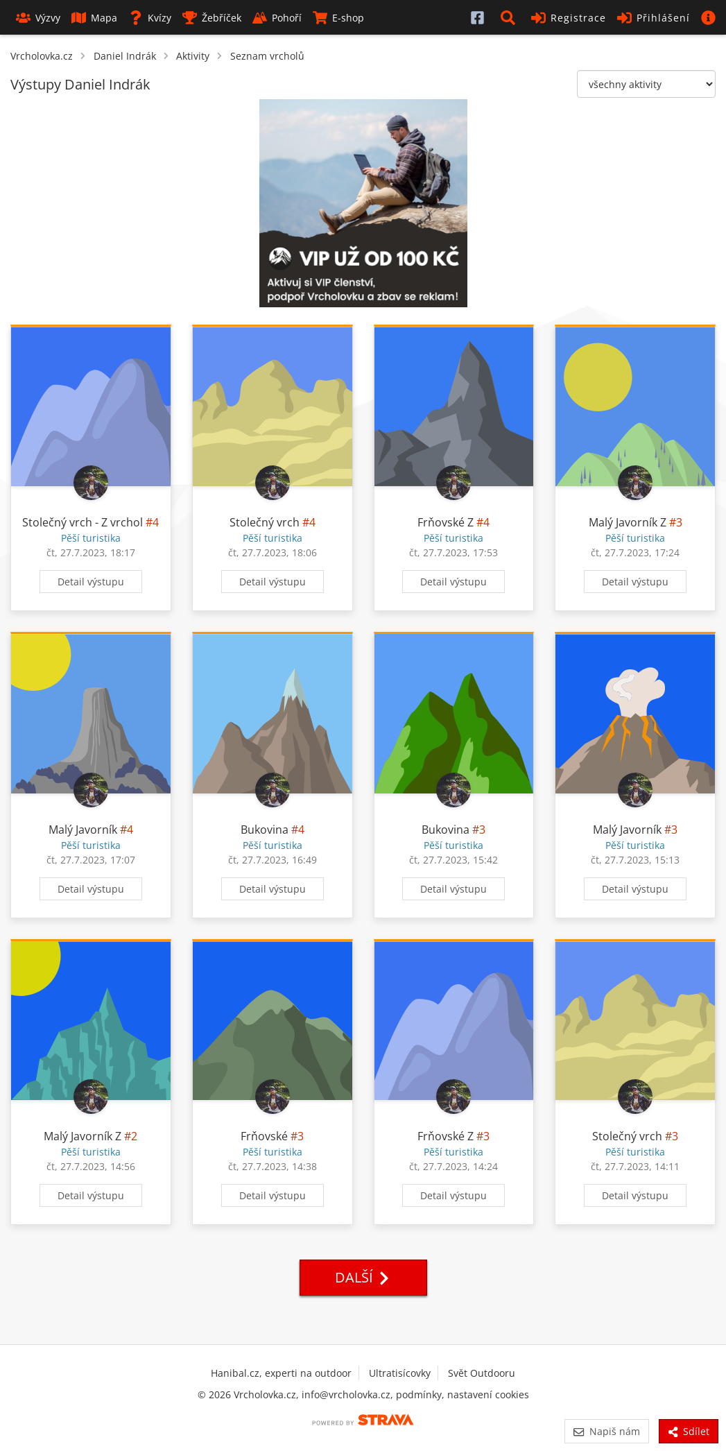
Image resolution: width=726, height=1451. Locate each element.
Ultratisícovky (400, 1373)
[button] (510, 17)
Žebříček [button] (211, 17)
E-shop (338, 17)
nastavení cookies (488, 1394)
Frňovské (264, 1136)
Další (363, 1277)
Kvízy (149, 17)
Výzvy (38, 17)
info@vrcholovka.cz (346, 1394)
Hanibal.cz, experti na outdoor (281, 1373)
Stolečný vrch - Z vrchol (82, 522)
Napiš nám (606, 1431)
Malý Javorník (83, 829)
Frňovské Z (445, 522)
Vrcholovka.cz (41, 55)
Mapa (94, 17)
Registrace (568, 17)
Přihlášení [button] (653, 17)
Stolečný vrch (265, 522)
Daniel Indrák (125, 55)
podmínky (419, 1394)
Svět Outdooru (481, 1373)
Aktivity (192, 55)
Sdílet (688, 1431)
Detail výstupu (91, 581)
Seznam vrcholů (267, 55)
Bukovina (264, 829)
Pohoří (277, 17)
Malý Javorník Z (627, 522)
